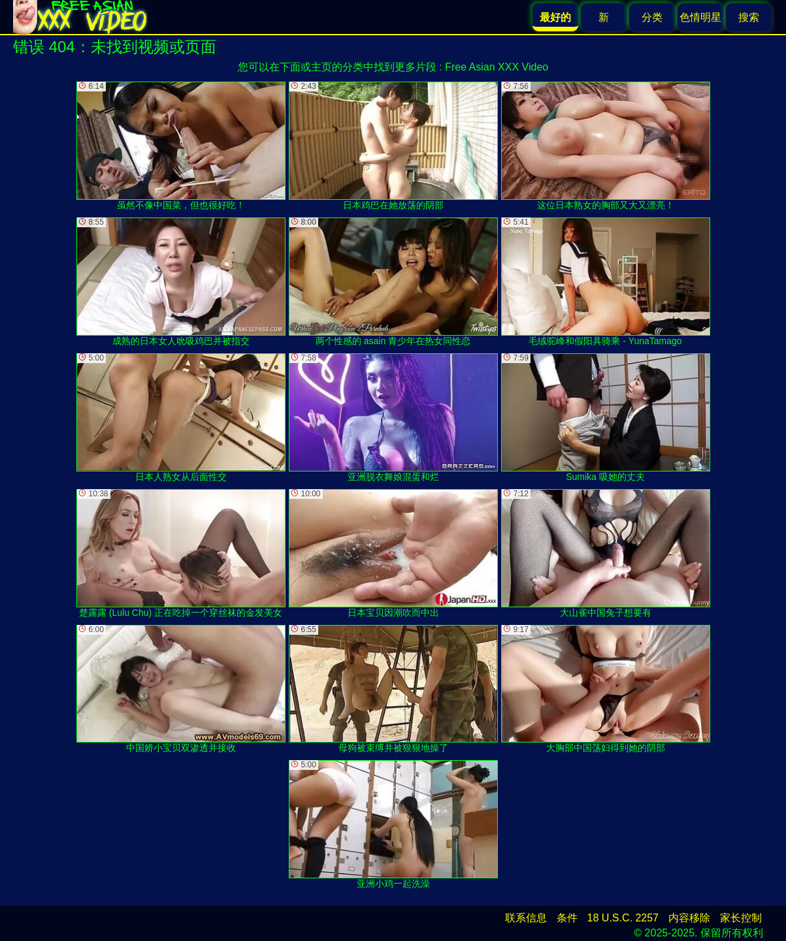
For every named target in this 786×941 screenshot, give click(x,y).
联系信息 (526, 917)
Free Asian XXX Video (496, 66)
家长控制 (741, 917)
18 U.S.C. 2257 (623, 917)
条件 (567, 917)
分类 (652, 17)
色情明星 (700, 17)
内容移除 (689, 917)
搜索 (748, 17)
